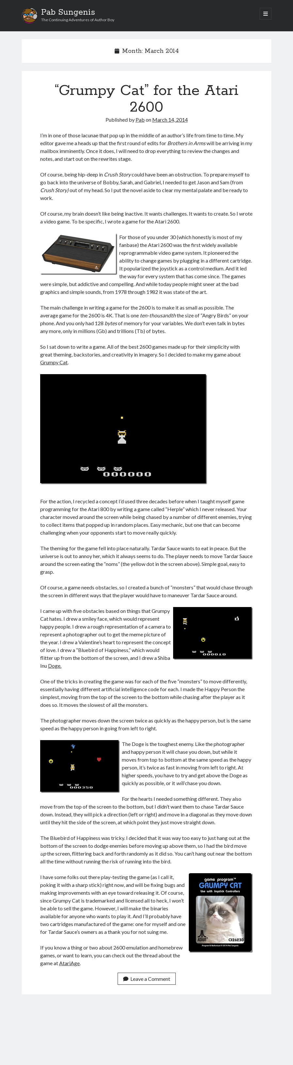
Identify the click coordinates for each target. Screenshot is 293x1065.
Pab (140, 119)
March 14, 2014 (170, 119)
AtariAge (69, 963)
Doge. (54, 665)
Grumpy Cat (54, 362)
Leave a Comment (146, 979)
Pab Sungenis (68, 12)
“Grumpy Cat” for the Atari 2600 (146, 99)
